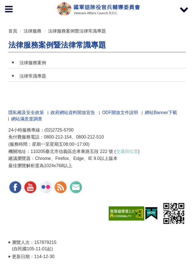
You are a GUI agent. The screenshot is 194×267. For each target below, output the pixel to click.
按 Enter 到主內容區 (25, 3)
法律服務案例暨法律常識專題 (77, 31)
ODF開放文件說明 (120, 112)
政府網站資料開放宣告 (73, 112)
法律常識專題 (32, 76)
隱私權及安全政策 (26, 112)
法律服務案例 (32, 62)
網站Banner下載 (161, 112)
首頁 (12, 31)
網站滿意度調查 (26, 119)
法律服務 (32, 31)
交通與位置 (127, 151)
